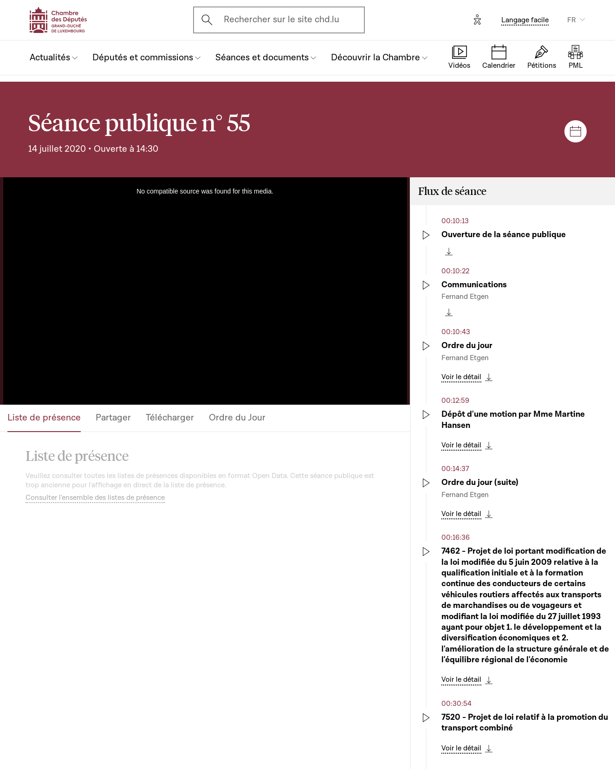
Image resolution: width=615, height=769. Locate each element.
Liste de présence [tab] (44, 418)
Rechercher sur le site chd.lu (281, 19)
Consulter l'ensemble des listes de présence (95, 497)
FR (571, 20)
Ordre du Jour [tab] (237, 418)
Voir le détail (461, 376)
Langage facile (525, 20)
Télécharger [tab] (170, 418)
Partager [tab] (113, 418)
